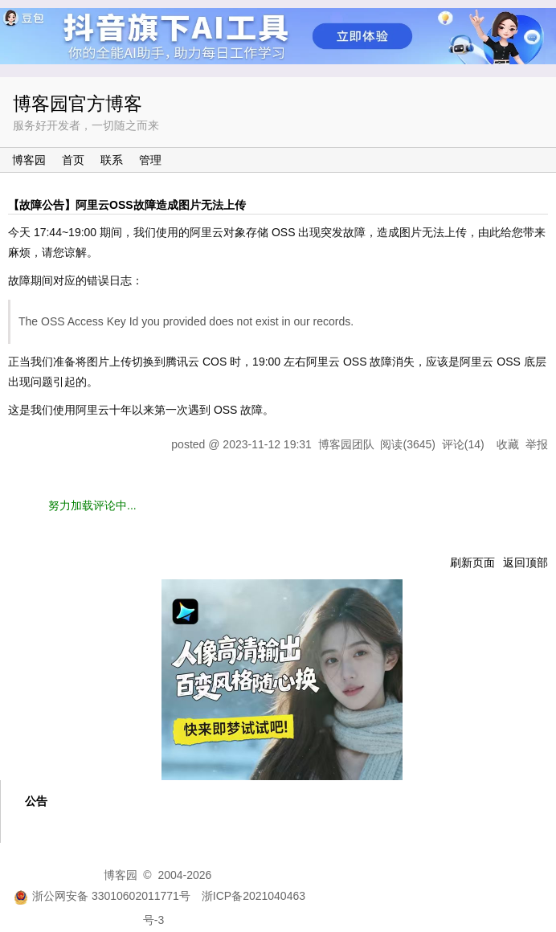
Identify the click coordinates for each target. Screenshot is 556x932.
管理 (150, 159)
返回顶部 (525, 562)
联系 (111, 159)
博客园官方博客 (77, 103)
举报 (536, 444)
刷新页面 (472, 562)
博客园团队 (346, 444)
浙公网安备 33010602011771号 (102, 895)
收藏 (508, 444)
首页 (73, 159)
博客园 (29, 159)
